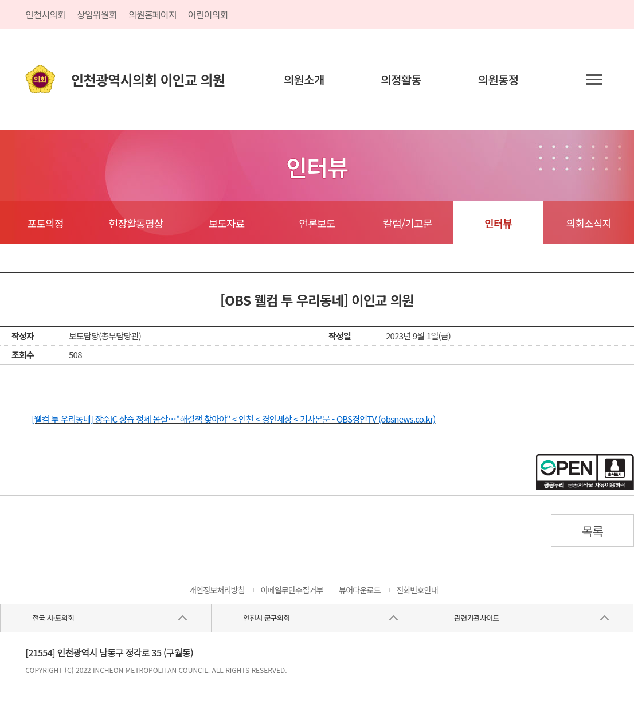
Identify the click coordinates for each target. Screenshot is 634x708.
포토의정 (45, 223)
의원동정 (498, 79)
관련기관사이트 (476, 617)
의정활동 (401, 79)
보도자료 (226, 223)
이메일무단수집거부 (291, 590)
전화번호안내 (417, 590)
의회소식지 (588, 223)
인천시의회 (45, 14)
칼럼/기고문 (407, 223)
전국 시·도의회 (53, 617)
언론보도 (317, 223)
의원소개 (304, 79)
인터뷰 (497, 223)
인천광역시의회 (148, 79)
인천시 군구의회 (266, 617)
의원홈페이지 (152, 14)
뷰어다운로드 (360, 590)
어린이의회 (208, 14)
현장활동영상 (136, 223)
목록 (593, 530)
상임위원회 (97, 14)
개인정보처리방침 (217, 590)
